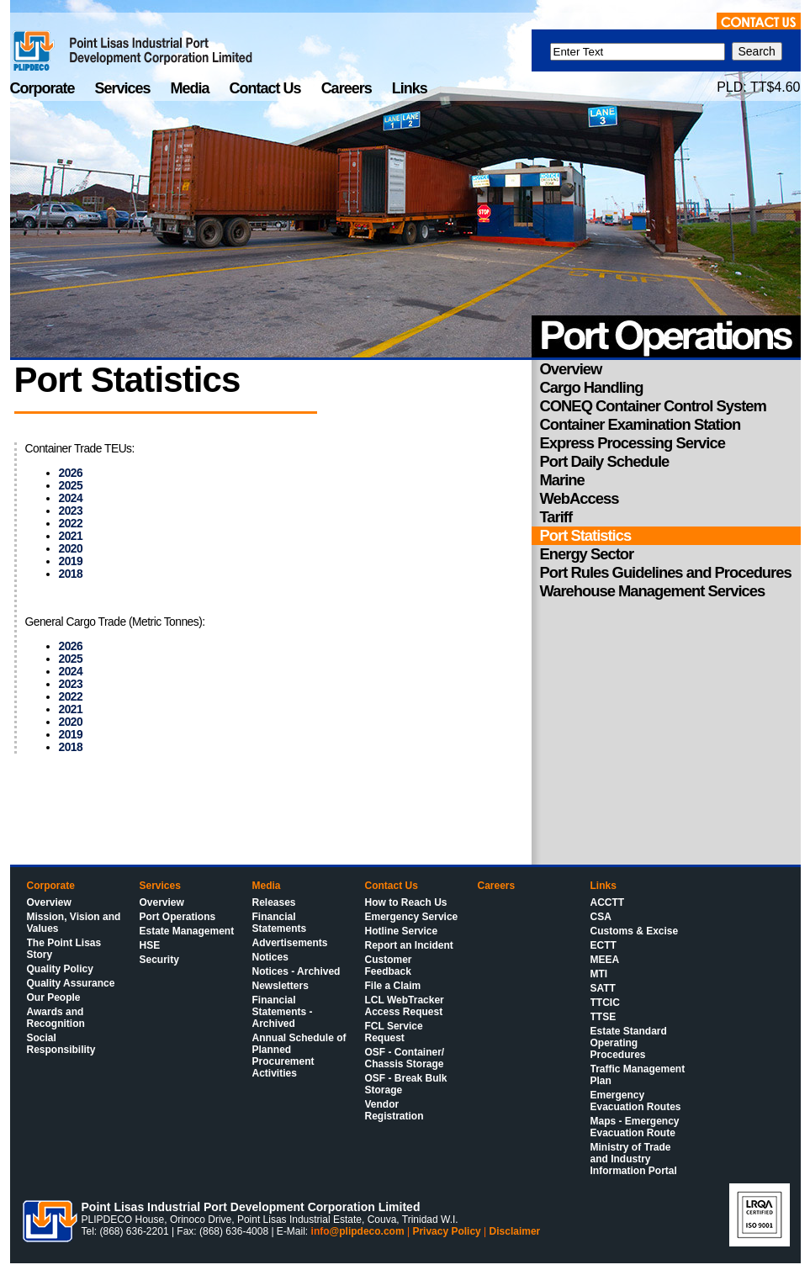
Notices (270, 957)
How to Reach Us (406, 902)
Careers (348, 88)
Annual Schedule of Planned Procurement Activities (299, 1055)
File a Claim (393, 986)
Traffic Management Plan (638, 1075)
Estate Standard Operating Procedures (628, 1043)
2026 (71, 473)
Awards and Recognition (56, 1017)
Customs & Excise (634, 931)
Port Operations (178, 917)
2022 (71, 523)
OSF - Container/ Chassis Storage (405, 1058)
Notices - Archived (296, 971)
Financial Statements (279, 922)
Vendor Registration (394, 1110)
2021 (71, 536)
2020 (71, 548)
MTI (599, 974)
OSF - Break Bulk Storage (406, 1084)
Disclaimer (515, 1231)
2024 (71, 498)
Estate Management (187, 931)
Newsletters (280, 986)
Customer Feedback (388, 965)
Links (409, 88)
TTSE (603, 1017)
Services (124, 88)
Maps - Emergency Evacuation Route (635, 1127)
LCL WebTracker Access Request (404, 1006)
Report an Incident (409, 945)
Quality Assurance (71, 983)
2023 (71, 511)
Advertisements (290, 943)
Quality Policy (60, 969)
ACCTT (607, 902)
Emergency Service (411, 917)
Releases (274, 902)
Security (159, 960)
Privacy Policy (446, 1231)
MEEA (605, 960)
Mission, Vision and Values (74, 922)
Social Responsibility (61, 1044)
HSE (150, 945)
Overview (49, 902)
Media (192, 88)
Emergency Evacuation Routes (635, 1101)
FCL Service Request (394, 1032)
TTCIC (605, 1002)
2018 (71, 574)
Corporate (44, 88)
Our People (54, 997)
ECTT (603, 945)
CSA (600, 917)
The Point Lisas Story (64, 948)
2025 (71, 485)
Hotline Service (401, 931)
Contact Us (267, 88)
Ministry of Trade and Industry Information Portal (633, 1159)
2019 (71, 561)
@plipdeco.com (367, 1231)
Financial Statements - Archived (282, 1011)
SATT (603, 988)
